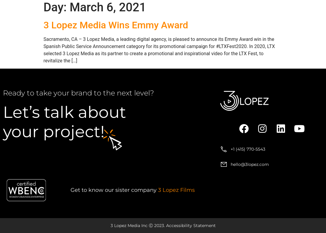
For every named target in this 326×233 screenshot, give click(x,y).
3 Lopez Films (176, 190)
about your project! (64, 121)
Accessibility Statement (191, 225)
